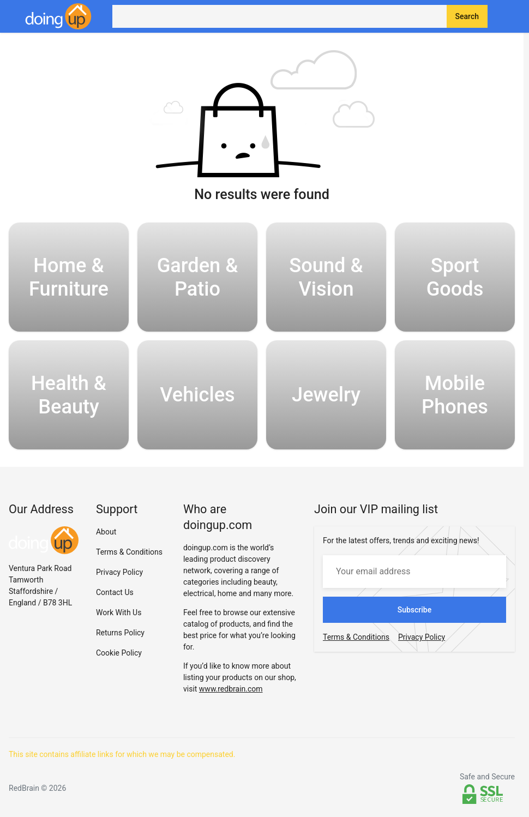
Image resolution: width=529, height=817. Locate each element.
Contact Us (115, 592)
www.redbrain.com (231, 688)
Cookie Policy (119, 652)
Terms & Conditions (129, 552)
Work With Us (118, 612)
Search (467, 16)
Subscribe (415, 609)
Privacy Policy (119, 572)
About (106, 531)
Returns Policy (120, 632)
